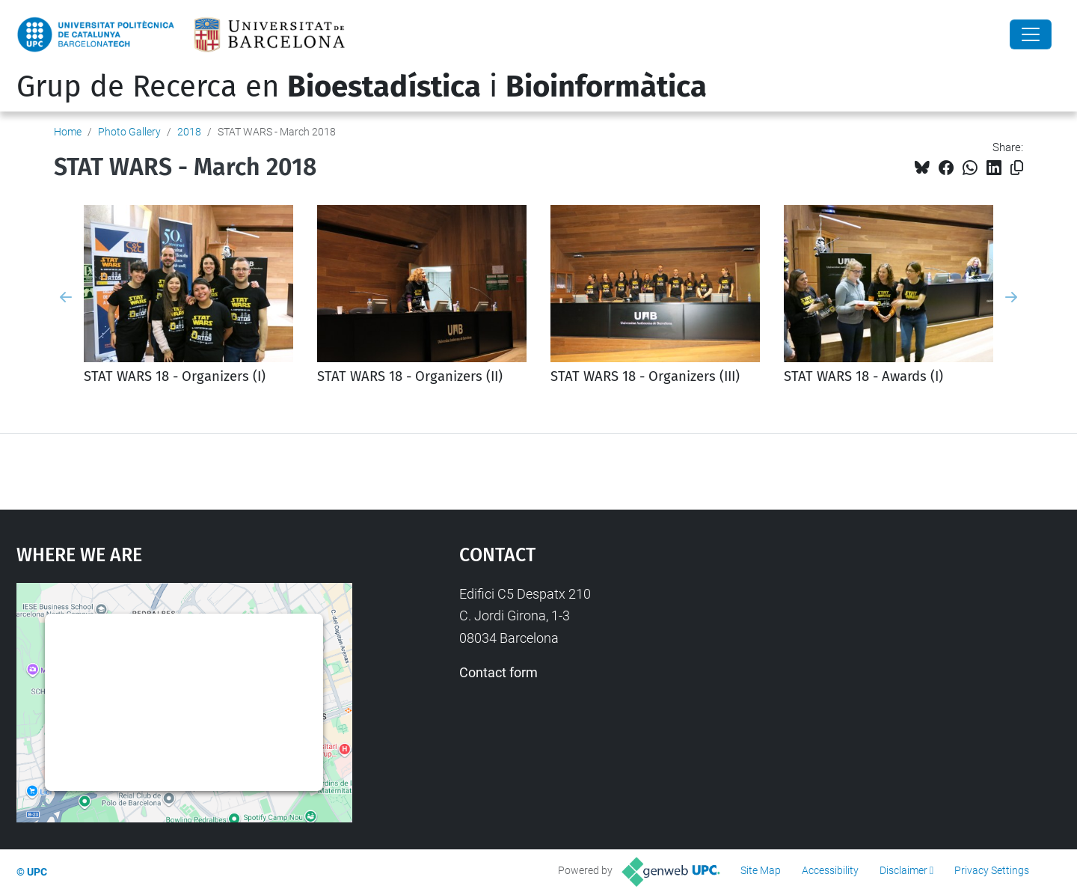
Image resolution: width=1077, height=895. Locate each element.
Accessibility (830, 870)
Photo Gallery (129, 132)
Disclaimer (903, 870)
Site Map (760, 870)
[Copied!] (1016, 168)
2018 (189, 132)
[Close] (1031, 34)
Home (68, 132)
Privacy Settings (991, 870)
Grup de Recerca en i (361, 87)
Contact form (498, 672)
